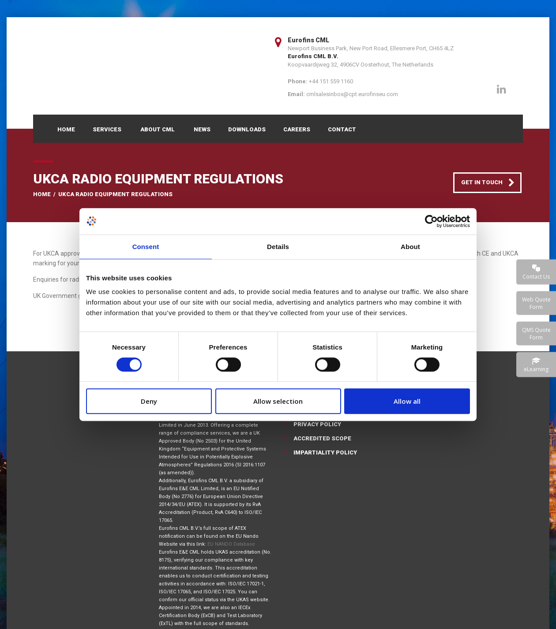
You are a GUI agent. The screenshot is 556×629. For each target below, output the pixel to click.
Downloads (247, 129)
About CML (157, 129)
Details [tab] (278, 246)
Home (66, 129)
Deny (149, 401)
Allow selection (278, 401)
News (202, 129)
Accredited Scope (322, 438)
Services (107, 129)
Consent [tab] (145, 246)
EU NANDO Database (231, 544)
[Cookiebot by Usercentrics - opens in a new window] (431, 221)
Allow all (407, 401)
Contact (342, 129)
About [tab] (410, 246)
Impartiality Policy (325, 452)
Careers (296, 129)
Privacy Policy (317, 424)
